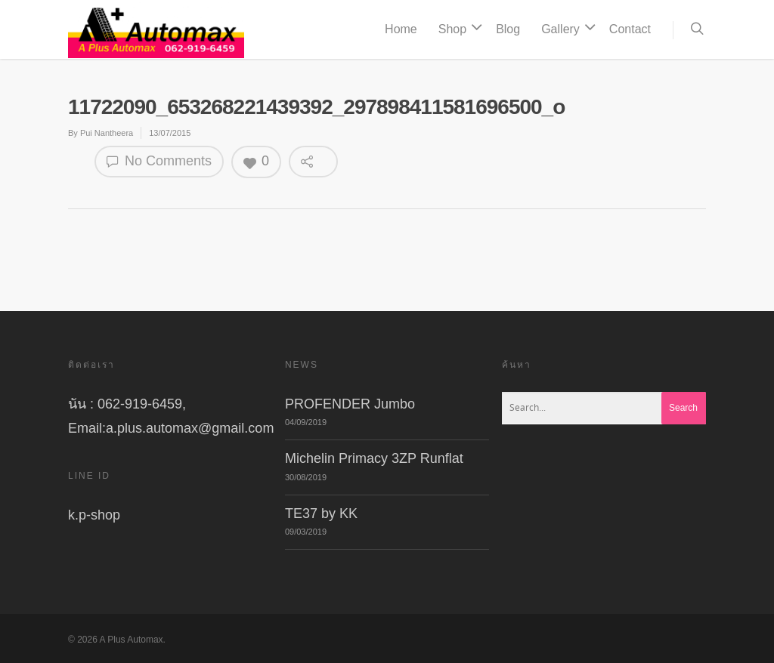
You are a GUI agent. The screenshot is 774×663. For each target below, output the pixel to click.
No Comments (159, 161)
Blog (508, 29)
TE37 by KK (321, 513)
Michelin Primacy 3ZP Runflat (374, 458)
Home (401, 29)
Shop (458, 29)
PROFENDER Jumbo (350, 404)
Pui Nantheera (106, 132)
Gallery (566, 29)
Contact (630, 29)
